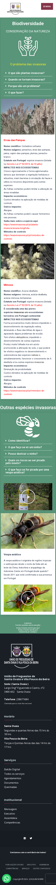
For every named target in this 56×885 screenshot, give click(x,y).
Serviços (25, 868)
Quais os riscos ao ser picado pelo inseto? (25, 462)
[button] (28, 73)
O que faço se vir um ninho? (25, 447)
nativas (34, 355)
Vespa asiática (12, 554)
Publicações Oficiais (14, 864)
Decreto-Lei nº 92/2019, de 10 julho (24, 164)
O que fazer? (16, 92)
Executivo (31, 864)
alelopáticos (22, 337)
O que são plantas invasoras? (26, 73)
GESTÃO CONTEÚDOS (41, 868)
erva (35, 149)
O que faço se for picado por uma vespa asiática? (27, 471)
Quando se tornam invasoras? (26, 79)
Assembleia (44, 864)
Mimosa (8, 284)
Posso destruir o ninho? (23, 453)
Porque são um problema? (24, 86)
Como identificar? (19, 440)
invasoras (19, 312)
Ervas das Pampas (14, 140)
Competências (12, 868)
